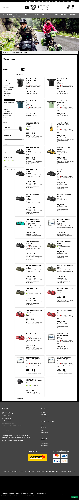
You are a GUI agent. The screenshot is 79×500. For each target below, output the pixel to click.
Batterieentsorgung (45, 456)
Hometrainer (6, 106)
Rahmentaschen (8, 91)
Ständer (5, 117)
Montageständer (7, 108)
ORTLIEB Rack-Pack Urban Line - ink (67, 351)
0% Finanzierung (56, 1)
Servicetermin (37, 1)
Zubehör (13, 17)
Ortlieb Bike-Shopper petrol (41, 99)
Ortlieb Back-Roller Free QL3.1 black (42, 75)
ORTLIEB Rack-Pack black (41, 172)
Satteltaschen (7, 93)
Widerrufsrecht (44, 469)
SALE (3, 14)
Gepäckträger (6, 113)
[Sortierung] (11, 126)
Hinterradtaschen (8, 84)
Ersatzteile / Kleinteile (9, 97)
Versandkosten (44, 467)
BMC (31, 14)
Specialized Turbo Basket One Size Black (42, 402)
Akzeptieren (74, 497)
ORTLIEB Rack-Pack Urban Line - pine (67, 377)
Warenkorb (43, 466)
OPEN (56, 14)
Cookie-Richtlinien (36, 495)
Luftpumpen (6, 102)
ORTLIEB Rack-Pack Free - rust (66, 224)
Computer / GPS (7, 111)
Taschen (25, 52)
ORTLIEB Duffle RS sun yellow (67, 149)
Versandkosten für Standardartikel (40, 92)
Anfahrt (63, 1)
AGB (42, 454)
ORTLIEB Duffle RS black (42, 149)
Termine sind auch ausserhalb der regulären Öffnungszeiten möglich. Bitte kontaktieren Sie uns (16, 462)
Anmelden (43, 436)
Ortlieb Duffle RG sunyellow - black (67, 123)
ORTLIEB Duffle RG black (41, 123)
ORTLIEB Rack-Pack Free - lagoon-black (41, 225)
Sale (19, 17)
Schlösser (5, 80)
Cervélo (25, 14)
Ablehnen (74, 494)
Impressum (43, 451)
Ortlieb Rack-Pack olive (42, 274)
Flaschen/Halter (7, 100)
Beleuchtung (6, 78)
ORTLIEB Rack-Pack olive (66, 249)
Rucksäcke (6, 86)
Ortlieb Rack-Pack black (67, 172)
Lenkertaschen (7, 88)
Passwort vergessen (45, 440)
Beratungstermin (46, 1)
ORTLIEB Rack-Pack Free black (41, 249)
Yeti (43, 14)
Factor (18, 14)
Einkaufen (74, 1)
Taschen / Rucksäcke (16, 52)
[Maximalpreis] (12, 139)
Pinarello (49, 14)
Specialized (10, 14)
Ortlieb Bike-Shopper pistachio (67, 99)
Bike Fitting (29, 1)
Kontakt (42, 449)
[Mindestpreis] (12, 137)
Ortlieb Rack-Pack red (67, 324)
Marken (25, 17)
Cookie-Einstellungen (65, 494)
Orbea (36, 14)
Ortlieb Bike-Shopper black (66, 74)
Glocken (5, 115)
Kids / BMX (63, 14)
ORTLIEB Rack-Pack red (66, 300)
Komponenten (73, 14)
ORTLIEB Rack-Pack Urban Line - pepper (42, 377)
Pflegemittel (6, 104)
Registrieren (44, 438)
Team (68, 1)
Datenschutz (44, 453)
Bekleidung (5, 17)
